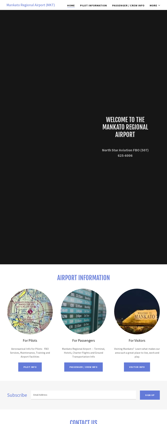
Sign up (150, 395)
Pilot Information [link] (93, 5)
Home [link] (71, 5)
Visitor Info (137, 367)
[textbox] (83, 395)
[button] (155, 5)
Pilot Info (30, 367)
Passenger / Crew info (83, 367)
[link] (31, 5)
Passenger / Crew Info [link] (128, 5)
